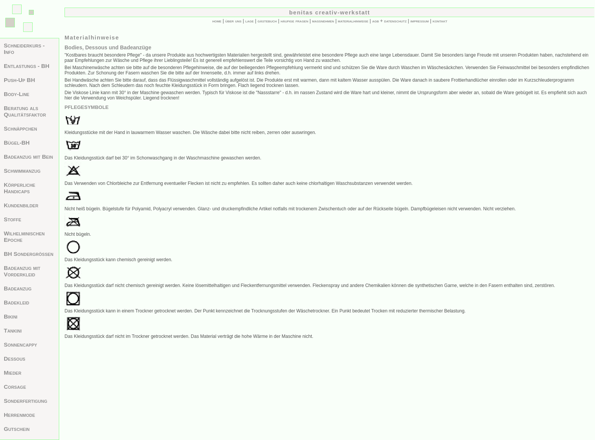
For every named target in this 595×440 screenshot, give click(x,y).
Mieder (12, 372)
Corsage (15, 386)
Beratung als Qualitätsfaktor (25, 111)
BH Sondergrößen (29, 254)
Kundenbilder (21, 205)
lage (249, 21)
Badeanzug (17, 288)
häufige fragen (294, 21)
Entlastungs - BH (26, 66)
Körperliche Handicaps (19, 187)
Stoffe (12, 219)
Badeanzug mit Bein (28, 156)
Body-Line (16, 94)
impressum (420, 21)
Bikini (10, 316)
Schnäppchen (20, 128)
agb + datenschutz (389, 21)
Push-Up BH (19, 80)
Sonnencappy (20, 344)
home (216, 21)
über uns (233, 21)
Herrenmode (19, 415)
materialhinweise (353, 21)
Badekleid (16, 302)
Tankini (13, 330)
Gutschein (17, 429)
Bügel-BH (17, 142)
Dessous (14, 358)
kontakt (440, 21)
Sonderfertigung (25, 400)
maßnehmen (323, 21)
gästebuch (267, 21)
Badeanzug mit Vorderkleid (22, 271)
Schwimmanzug (22, 170)
